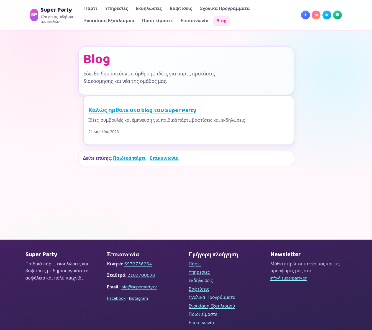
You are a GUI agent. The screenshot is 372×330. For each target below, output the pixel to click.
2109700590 (141, 275)
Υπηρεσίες (116, 9)
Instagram (138, 298)
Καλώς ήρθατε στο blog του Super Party (142, 110)
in (318, 15)
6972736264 (138, 264)
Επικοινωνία (195, 21)
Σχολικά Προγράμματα (225, 9)
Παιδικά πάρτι (129, 158)
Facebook (116, 298)
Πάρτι (90, 9)
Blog (221, 21)
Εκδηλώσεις (149, 9)
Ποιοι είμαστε (157, 21)
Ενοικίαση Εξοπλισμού (109, 21)
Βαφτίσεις (181, 9)
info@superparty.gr (139, 287)
